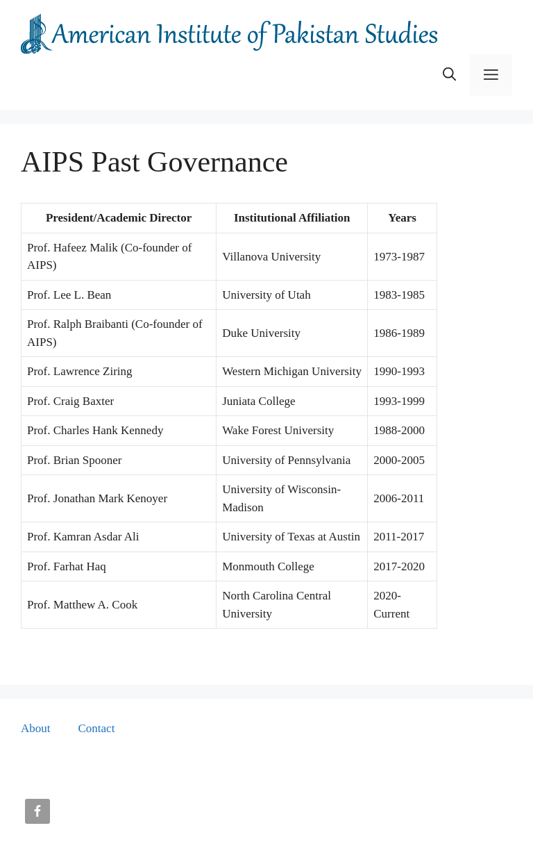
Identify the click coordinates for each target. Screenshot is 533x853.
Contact (96, 728)
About (36, 728)
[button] (449, 75)
